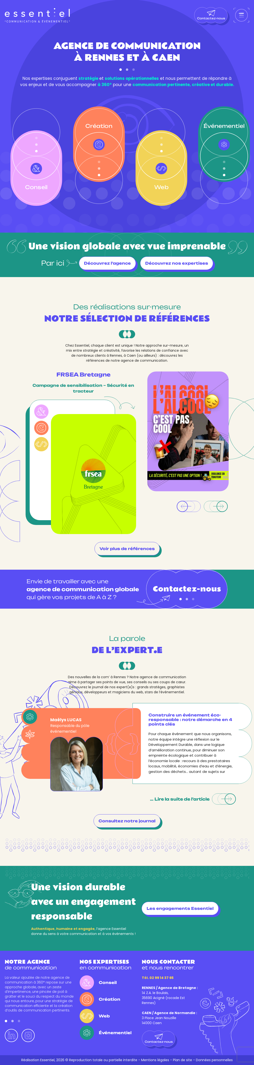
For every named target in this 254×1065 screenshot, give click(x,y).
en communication (105, 965)
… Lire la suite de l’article (193, 799)
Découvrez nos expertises (176, 263)
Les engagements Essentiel (180, 908)
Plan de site (182, 1060)
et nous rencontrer (168, 965)
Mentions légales (155, 1060)
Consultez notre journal (127, 821)
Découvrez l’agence (107, 263)
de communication (31, 965)
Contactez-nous (211, 15)
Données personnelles (214, 1060)
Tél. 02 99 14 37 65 (158, 977)
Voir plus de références (127, 548)
